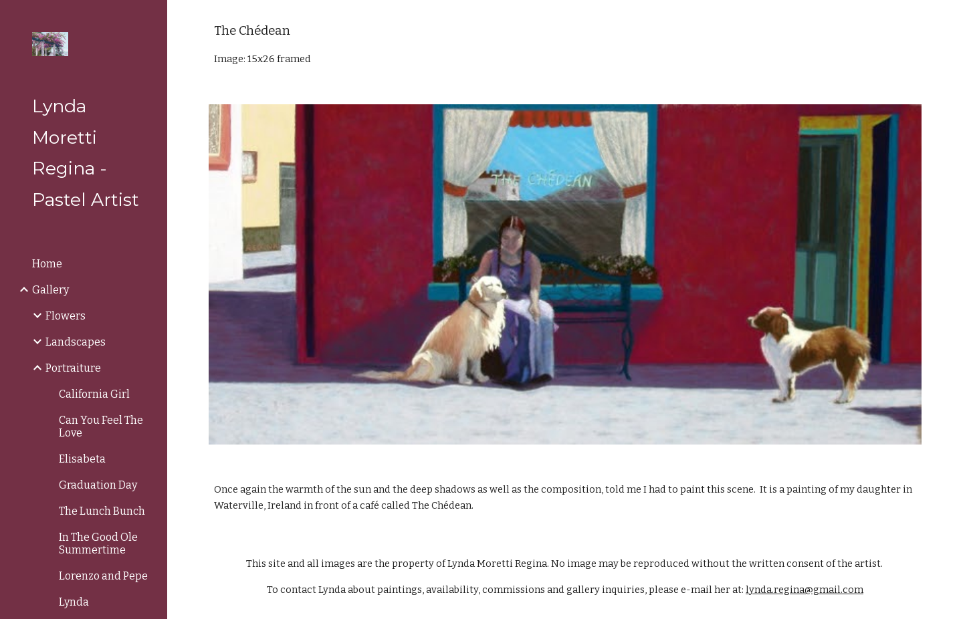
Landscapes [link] (75, 342)
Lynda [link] (74, 602)
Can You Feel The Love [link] (101, 426)
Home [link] (47, 263)
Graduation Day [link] (98, 485)
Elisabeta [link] (82, 459)
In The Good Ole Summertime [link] (98, 543)
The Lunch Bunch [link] (102, 511)
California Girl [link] (94, 394)
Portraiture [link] (73, 368)
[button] (947, 19)
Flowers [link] (65, 316)
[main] (565, 44)
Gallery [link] (50, 289)
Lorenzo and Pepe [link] (103, 576)
